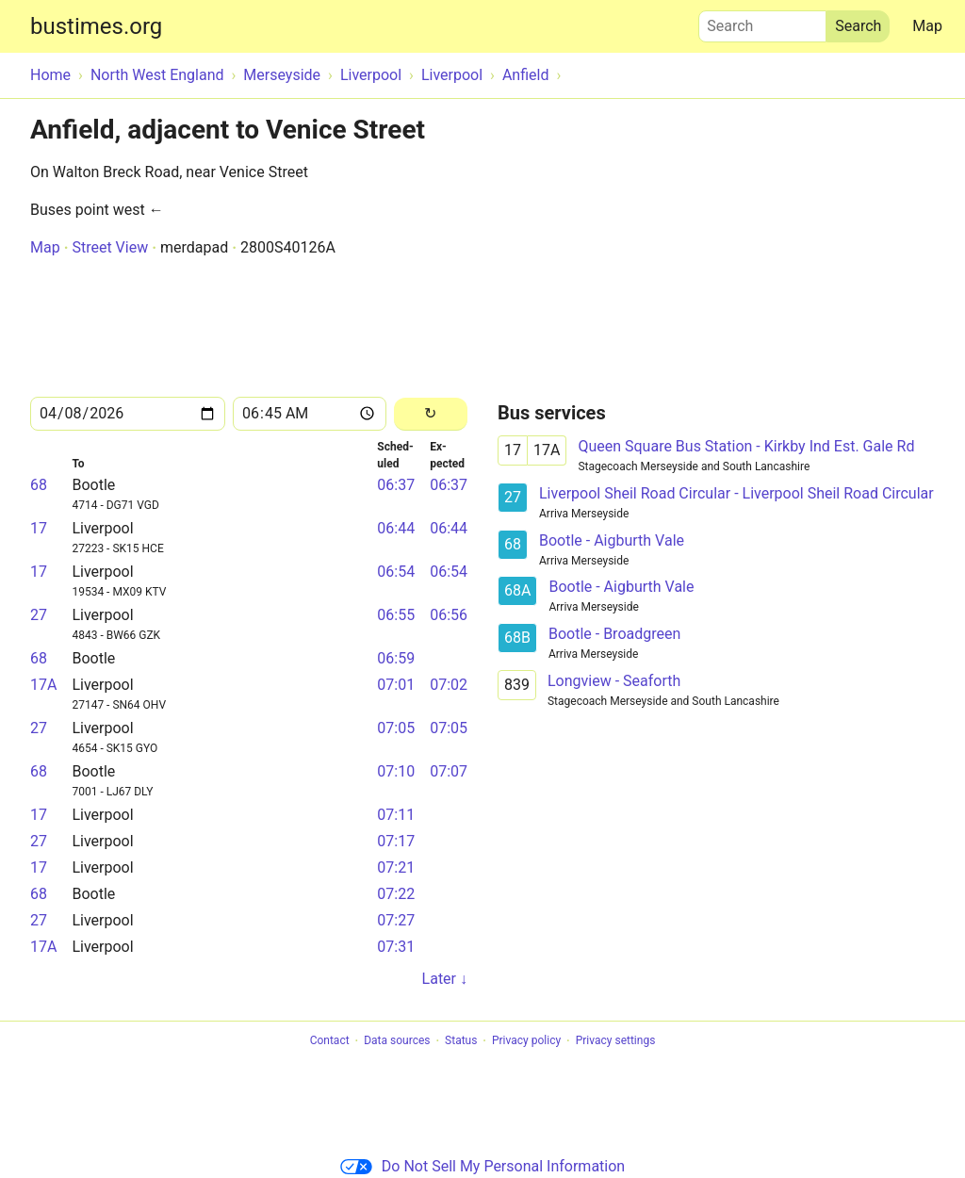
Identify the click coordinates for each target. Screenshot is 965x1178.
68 (38, 485)
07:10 (396, 771)
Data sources (397, 1041)
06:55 (396, 615)
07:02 (448, 685)
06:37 (396, 485)
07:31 (396, 947)
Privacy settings (616, 1041)
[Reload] (430, 414)
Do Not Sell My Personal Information (482, 1166)
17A (43, 685)
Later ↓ (444, 979)
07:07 (448, 771)
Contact (330, 1041)
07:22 (396, 894)
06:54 (396, 572)
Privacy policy (526, 1041)
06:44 (396, 528)
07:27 (396, 920)
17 (38, 528)
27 (38, 615)
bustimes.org (96, 26)
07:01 (396, 685)
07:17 (396, 841)
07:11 (396, 815)
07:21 (396, 867)
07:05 (396, 728)
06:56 (448, 615)
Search (762, 21)
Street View (110, 247)
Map (927, 26)
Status (461, 1041)
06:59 (396, 658)
